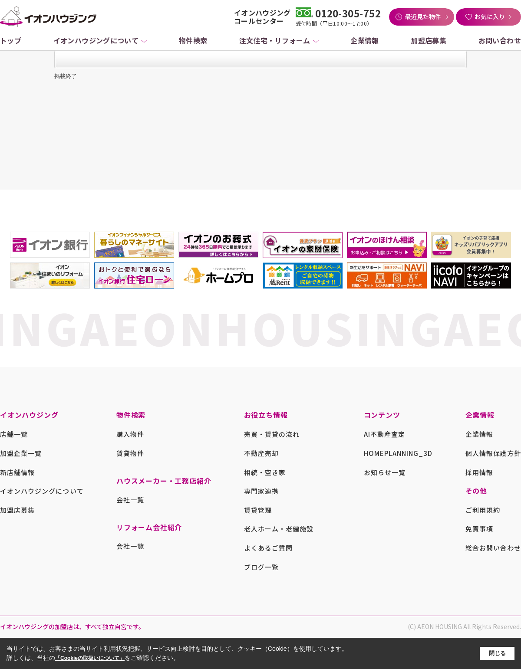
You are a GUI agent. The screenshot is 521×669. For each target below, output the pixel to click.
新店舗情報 (17, 472)
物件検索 (193, 40)
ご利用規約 (482, 510)
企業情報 (364, 40)
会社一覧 (130, 499)
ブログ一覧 (261, 566)
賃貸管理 (258, 510)
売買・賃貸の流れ (272, 434)
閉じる (497, 653)
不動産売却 (261, 453)
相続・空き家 (265, 472)
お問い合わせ (499, 40)
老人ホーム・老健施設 (279, 528)
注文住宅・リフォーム (274, 40)
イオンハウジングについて (96, 40)
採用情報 (479, 472)
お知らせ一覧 (385, 472)
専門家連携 (261, 490)
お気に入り (490, 16)
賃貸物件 (130, 453)
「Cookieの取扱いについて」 (90, 658)
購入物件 (130, 434)
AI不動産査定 (384, 434)
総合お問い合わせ (493, 547)
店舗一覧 (14, 434)
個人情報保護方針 (493, 453)
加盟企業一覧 (21, 453)
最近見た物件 (423, 16)
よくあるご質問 (268, 547)
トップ (10, 40)
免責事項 (479, 528)
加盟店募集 (428, 40)
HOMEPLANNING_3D (398, 453)
